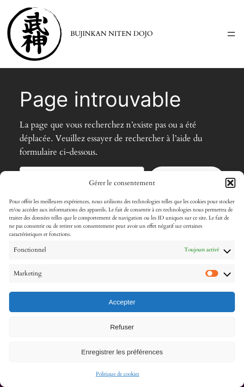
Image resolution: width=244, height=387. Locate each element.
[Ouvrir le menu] (231, 34)
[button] (230, 182)
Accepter (121, 302)
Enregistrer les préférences (122, 352)
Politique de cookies (117, 373)
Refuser (122, 327)
